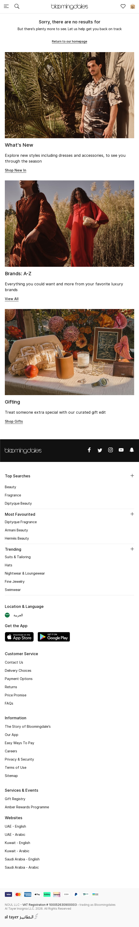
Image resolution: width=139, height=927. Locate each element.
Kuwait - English (17, 843)
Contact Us (14, 662)
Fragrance (13, 495)
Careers (11, 751)
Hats (8, 565)
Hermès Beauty (17, 538)
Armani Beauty (16, 530)
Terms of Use (15, 767)
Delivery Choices (18, 670)
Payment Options (19, 679)
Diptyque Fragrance (21, 522)
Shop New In (15, 170)
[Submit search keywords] (16, 6)
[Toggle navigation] (6, 6)
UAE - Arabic (15, 834)
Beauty (10, 487)
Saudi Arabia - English (22, 859)
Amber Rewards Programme (27, 807)
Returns (11, 687)
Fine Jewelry (15, 581)
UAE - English (15, 826)
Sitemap (11, 776)
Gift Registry (15, 799)
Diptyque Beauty (18, 503)
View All (12, 299)
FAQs (9, 703)
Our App (11, 735)
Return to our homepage (69, 41)
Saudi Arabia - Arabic (22, 867)
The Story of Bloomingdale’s (28, 726)
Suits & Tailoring (18, 557)
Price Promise (15, 695)
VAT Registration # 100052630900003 (49, 904)
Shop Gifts (14, 421)
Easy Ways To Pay (19, 743)
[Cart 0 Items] (132, 6)
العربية (18, 615)
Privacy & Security (19, 759)
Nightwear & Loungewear (25, 573)
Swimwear (13, 590)
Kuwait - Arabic (17, 851)
